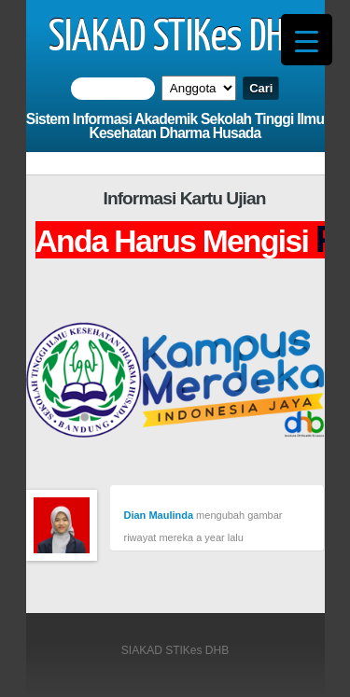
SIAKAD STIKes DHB (175, 38)
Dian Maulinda (159, 515)
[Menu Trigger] (306, 39)
